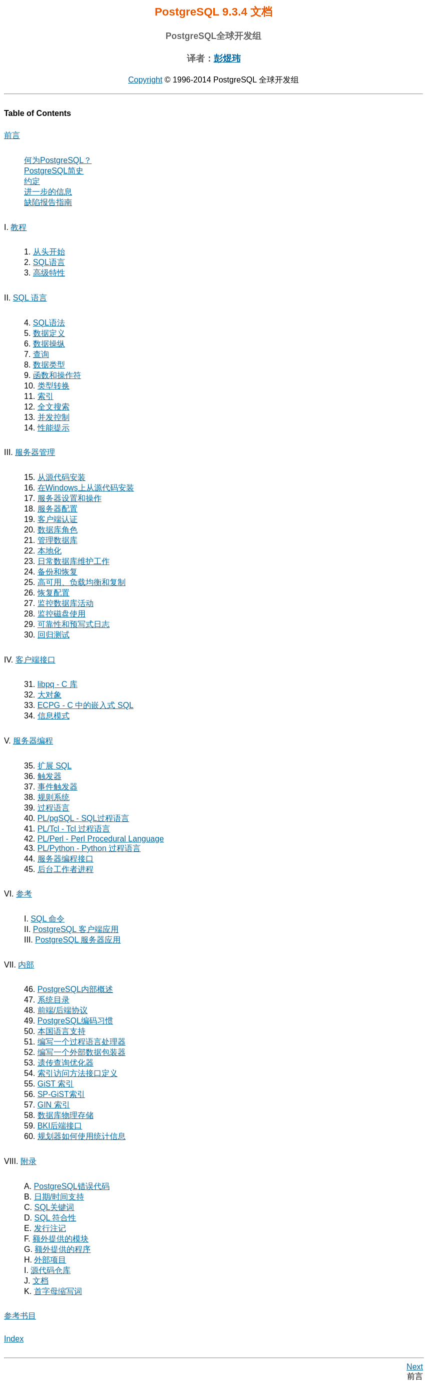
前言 (12, 135)
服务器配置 (58, 508)
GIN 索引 (54, 1104)
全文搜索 (54, 406)
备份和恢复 (58, 572)
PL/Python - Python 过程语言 (89, 848)
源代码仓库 (51, 1270)
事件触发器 (58, 786)
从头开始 (49, 252)
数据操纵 (49, 344)
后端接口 (60, 1126)
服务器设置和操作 (70, 498)
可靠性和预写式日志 (74, 624)
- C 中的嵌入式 (86, 705)
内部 (26, 964)
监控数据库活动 (66, 603)
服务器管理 (35, 452)
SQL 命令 (48, 918)
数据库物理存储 (66, 1115)
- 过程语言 (83, 818)
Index (14, 1338)
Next (414, 1366)
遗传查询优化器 (66, 1062)
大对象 (50, 694)
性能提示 (54, 428)
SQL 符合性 (55, 1218)
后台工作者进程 (66, 869)
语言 (49, 262)
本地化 (50, 550)
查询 (41, 354)
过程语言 (54, 808)
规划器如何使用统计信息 (82, 1136)
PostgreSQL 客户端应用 (76, 929)
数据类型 (49, 364)
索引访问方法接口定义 (78, 1073)
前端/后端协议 (63, 1010)
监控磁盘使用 (62, 614)
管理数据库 (58, 540)
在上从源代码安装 (86, 488)
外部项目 (50, 1260)
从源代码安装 (62, 477)
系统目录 (54, 1000)
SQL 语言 (30, 298)
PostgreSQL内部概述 (75, 989)
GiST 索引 (56, 1084)
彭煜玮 (227, 59)
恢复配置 (54, 592)
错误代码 (72, 1186)
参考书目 (20, 1316)
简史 (54, 170)
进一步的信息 (48, 192)
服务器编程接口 (66, 858)
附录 (29, 1161)
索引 (46, 396)
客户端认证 (58, 519)
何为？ (58, 160)
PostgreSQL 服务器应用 (78, 940)
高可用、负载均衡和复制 (82, 582)
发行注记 (50, 1228)
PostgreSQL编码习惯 (75, 1020)
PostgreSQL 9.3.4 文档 (213, 12)
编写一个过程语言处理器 (82, 1042)
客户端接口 (36, 660)
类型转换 (54, 386)
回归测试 (54, 634)
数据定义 (49, 333)
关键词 (54, 1207)
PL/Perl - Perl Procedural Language (101, 838)
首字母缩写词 (58, 1291)
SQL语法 (49, 322)
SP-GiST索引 (61, 1094)
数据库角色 (58, 530)
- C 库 (58, 684)
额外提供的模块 (61, 1238)
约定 (32, 181)
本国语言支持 (62, 1031)
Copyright (145, 80)
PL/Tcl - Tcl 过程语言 (74, 828)
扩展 (55, 766)
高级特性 (49, 272)
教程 (19, 227)
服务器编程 (33, 740)
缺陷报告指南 (48, 202)
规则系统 (54, 797)
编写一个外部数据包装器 (82, 1052)
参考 (24, 894)
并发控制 (54, 417)
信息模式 (54, 716)
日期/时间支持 (59, 1196)
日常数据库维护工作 (74, 561)
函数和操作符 (57, 375)
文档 (41, 1280)
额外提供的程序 (63, 1249)
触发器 (50, 776)
